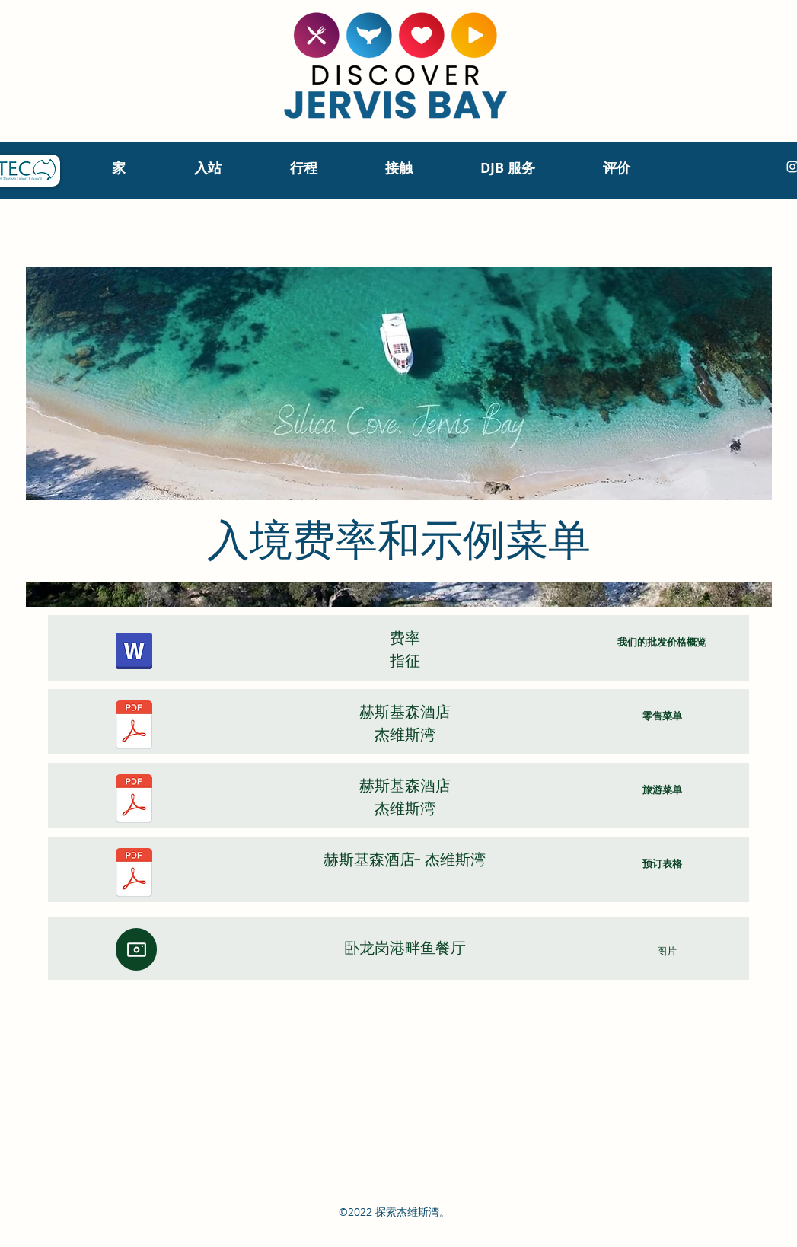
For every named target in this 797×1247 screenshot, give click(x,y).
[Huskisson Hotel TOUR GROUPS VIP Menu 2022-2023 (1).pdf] (134, 800)
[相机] (136, 949)
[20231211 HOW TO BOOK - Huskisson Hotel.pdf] (134, 874)
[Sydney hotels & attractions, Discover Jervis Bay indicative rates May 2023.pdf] (134, 653)
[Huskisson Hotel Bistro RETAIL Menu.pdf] (134, 727)
